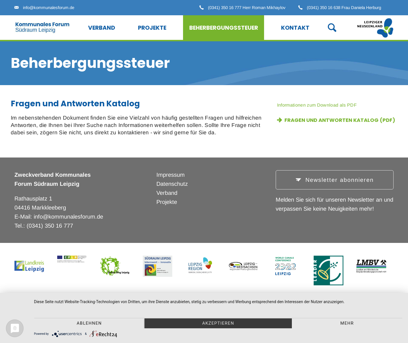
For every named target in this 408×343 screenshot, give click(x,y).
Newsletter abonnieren (338, 180)
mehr (347, 323)
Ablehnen (89, 323)
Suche (326, 27)
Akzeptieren (218, 323)
